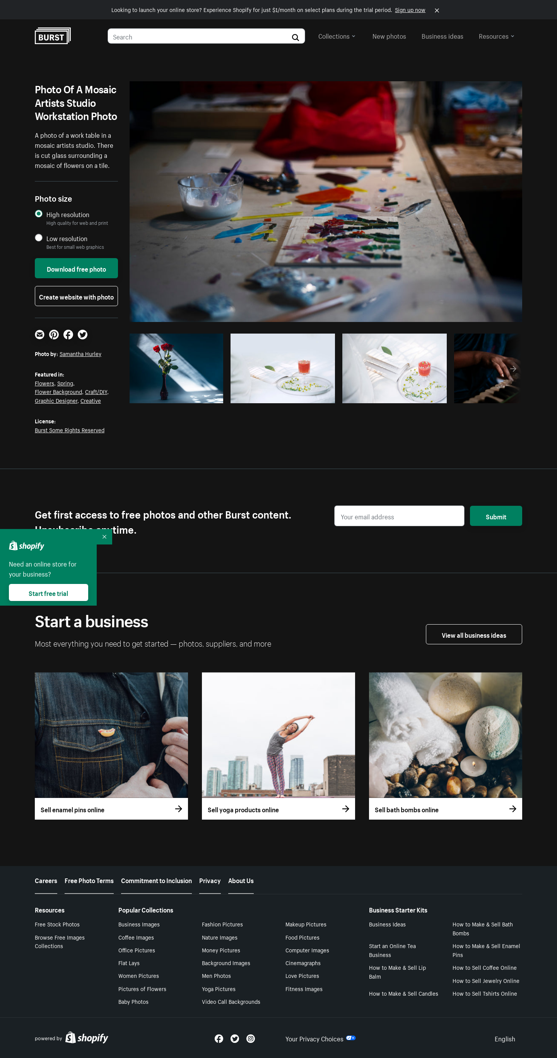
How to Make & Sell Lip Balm (397, 971)
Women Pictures (138, 975)
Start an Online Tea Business (392, 950)
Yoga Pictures (219, 988)
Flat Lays (129, 962)
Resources (496, 35)
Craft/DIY (96, 391)
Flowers (44, 382)
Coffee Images (136, 937)
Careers (46, 880)
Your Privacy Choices (320, 1038)
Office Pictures (136, 949)
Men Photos (216, 975)
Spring (65, 382)
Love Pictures (302, 975)
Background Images (226, 962)
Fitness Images (304, 988)
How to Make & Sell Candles (403, 993)
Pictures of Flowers (142, 988)
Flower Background (58, 391)
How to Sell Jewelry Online (486, 980)
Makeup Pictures (305, 923)
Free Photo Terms (89, 880)
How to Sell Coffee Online (485, 967)
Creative (90, 400)
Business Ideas (387, 923)
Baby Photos (133, 1001)
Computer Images (307, 949)
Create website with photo (76, 296)
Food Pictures (302, 937)
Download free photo (76, 268)
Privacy (210, 880)
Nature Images (219, 937)
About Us (241, 880)
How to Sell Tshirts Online (485, 993)
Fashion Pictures (222, 923)
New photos (389, 35)
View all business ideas (474, 634)
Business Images (139, 923)
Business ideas (442, 35)
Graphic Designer (56, 400)
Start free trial (48, 592)
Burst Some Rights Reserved (69, 429)
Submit (496, 516)
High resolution (67, 214)
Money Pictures (221, 949)
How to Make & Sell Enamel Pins (486, 950)
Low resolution (66, 238)
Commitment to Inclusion (156, 880)
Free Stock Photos (57, 923)
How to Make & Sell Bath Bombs (483, 928)
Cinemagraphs (303, 962)
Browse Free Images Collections (60, 941)
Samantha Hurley (80, 353)
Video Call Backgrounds (231, 1001)
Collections (336, 35)
